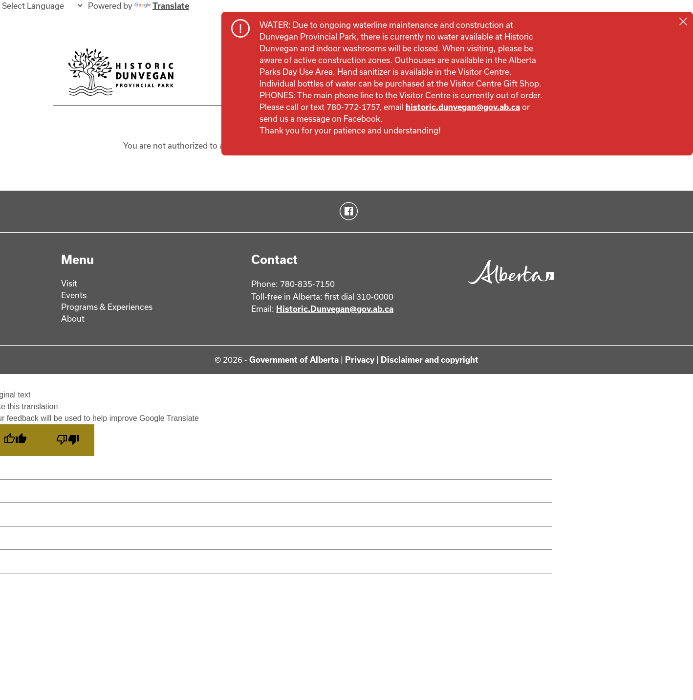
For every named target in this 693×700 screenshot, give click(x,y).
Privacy (359, 359)
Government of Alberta (294, 359)
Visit (69, 283)
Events (74, 295)
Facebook (347, 211)
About (73, 318)
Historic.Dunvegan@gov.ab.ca (334, 308)
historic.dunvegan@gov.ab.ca (463, 106)
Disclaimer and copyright (429, 359)
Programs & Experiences (106, 306)
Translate (161, 5)
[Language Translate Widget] (42, 5)
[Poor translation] (68, 440)
